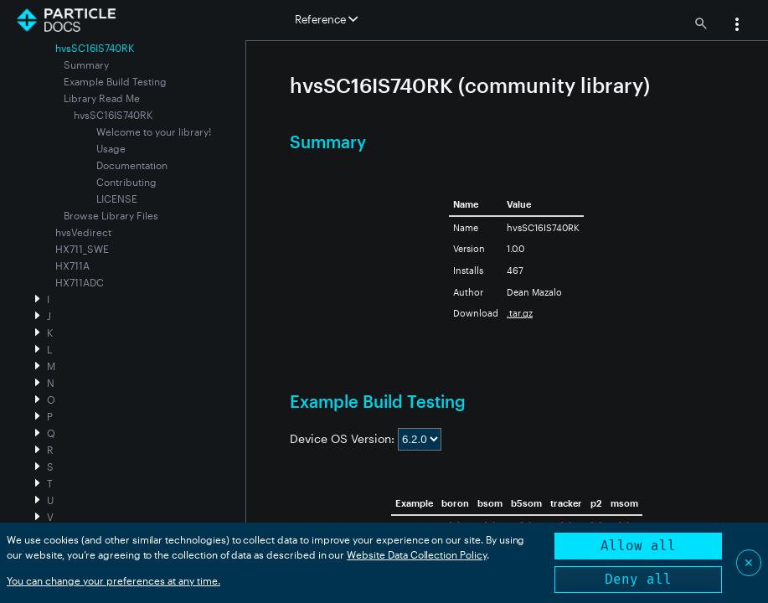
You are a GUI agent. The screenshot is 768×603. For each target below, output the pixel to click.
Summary (86, 64)
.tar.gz (520, 312)
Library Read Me (102, 98)
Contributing (126, 182)
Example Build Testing (115, 81)
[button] (737, 26)
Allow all (638, 546)
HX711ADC (79, 282)
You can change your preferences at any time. (113, 580)
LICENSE (116, 198)
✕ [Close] (749, 562)
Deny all (638, 579)
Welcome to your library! (153, 131)
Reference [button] (326, 19)
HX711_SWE (82, 249)
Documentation (132, 165)
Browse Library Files (111, 215)
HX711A (72, 265)
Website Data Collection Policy (417, 554)
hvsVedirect (83, 232)
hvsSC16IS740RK (113, 115)
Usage (111, 148)
